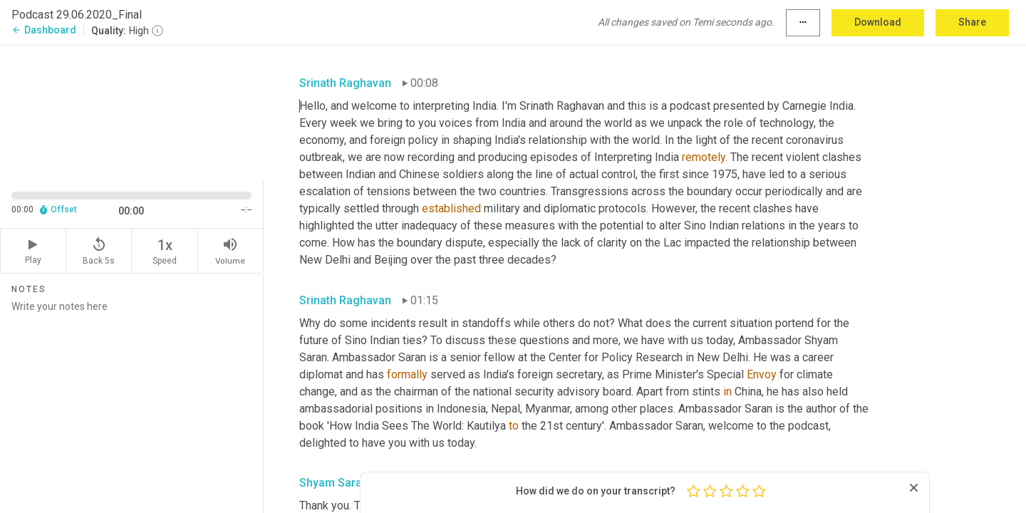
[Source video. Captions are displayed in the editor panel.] (132, 111)
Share (972, 22)
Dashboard (43, 30)
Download (877, 22)
